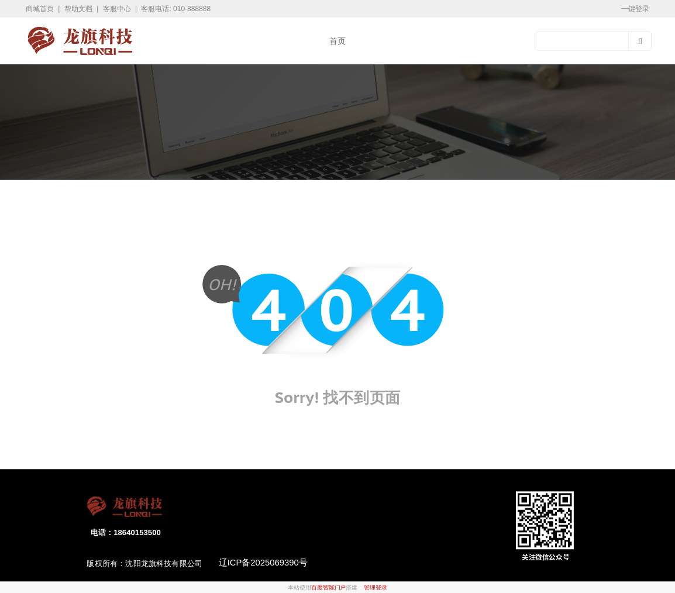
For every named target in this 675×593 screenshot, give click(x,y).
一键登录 (635, 9)
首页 (337, 41)
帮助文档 (79, 9)
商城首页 (41, 9)
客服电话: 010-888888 (176, 9)
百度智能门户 (328, 587)
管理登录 (375, 587)
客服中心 (118, 9)
